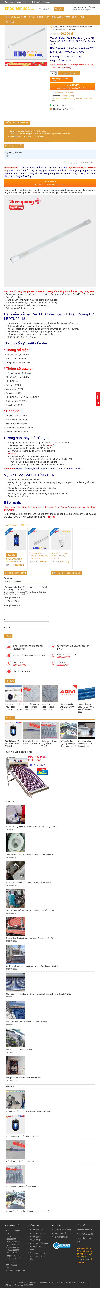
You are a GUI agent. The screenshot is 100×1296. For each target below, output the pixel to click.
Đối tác (75, 17)
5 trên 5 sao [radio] (19, 608)
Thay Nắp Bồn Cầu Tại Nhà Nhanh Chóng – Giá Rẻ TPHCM (29, 862)
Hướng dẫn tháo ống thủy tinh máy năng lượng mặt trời (28, 1219)
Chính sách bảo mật (38, 1241)
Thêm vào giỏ (69, 81)
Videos (67, 17)
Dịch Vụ (32, 17)
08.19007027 (14, 1270)
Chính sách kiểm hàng (39, 1251)
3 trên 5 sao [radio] (12, 608)
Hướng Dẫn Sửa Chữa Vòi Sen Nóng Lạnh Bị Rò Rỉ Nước (29, 1119)
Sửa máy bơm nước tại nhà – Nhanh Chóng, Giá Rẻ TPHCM (30, 918)
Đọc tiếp (11, 563)
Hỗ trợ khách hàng (61, 1245)
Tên (6, 627)
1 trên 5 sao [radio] (5, 608)
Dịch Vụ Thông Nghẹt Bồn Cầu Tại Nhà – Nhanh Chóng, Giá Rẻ (31, 834)
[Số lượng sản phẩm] (52, 81)
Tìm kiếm (59, 9)
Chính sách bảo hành (38, 1261)
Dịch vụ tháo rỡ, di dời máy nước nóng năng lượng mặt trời (29, 946)
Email (7, 635)
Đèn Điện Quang (67, 103)
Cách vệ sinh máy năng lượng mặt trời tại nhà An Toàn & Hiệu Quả (32, 974)
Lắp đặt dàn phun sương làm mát (19, 1057)
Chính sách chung (37, 1237)
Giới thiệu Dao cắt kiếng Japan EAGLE (21, 1169)
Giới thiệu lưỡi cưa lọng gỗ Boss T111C (21, 1194)
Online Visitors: (84, 1237)
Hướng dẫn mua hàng (60, 87)
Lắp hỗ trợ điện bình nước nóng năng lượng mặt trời (26, 1029)
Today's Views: (83, 1242)
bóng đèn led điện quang (65, 106)
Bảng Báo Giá (57, 17)
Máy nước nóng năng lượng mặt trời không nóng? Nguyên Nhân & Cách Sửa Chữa (38, 1001)
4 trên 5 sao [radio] (15, 608)
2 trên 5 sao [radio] (8, 608)
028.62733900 (11, 1273)
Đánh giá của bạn (12, 605)
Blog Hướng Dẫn (43, 17)
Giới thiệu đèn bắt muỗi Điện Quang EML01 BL (24, 1144)
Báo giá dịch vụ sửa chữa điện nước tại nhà (23, 1085)
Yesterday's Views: (85, 1246)
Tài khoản (10, 22)
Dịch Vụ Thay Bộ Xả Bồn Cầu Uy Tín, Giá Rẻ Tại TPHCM (28, 890)
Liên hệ (82, 17)
